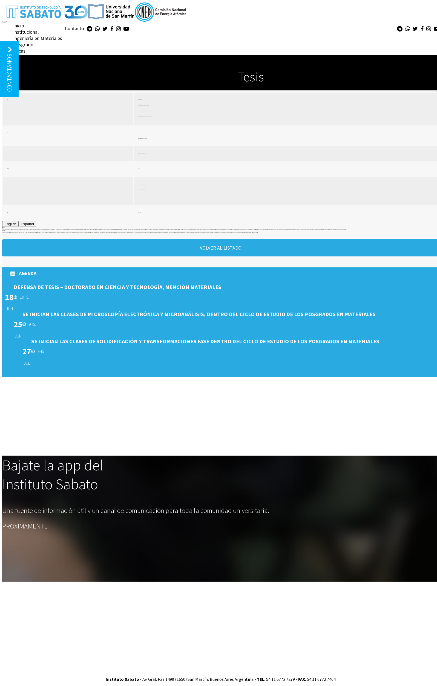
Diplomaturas (27, 57)
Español (27, 224)
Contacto (74, 28)
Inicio (18, 25)
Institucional (26, 32)
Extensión (23, 63)
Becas (19, 51)
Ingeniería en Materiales (37, 38)
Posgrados (24, 44)
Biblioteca (23, 70)
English (10, 224)
